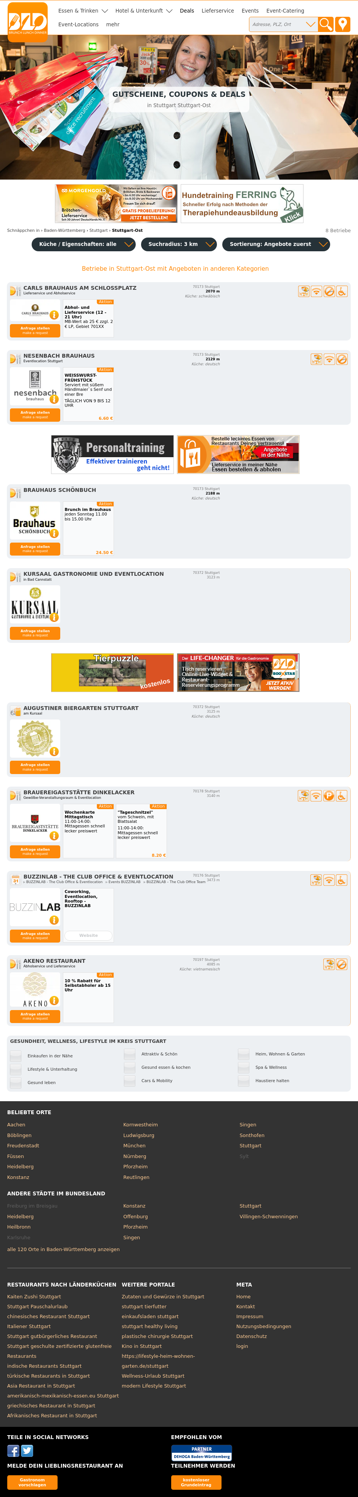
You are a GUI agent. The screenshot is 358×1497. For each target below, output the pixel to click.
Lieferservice (218, 11)
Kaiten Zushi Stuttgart (34, 1296)
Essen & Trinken (78, 11)
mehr (113, 24)
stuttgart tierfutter (144, 1306)
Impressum (249, 1316)
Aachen (16, 1125)
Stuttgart (250, 1145)
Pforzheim (136, 1166)
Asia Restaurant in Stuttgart (41, 1386)
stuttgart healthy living (150, 1326)
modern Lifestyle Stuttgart (154, 1386)
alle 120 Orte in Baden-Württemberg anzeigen (63, 1249)
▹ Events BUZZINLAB (123, 882)
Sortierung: (270, 244)
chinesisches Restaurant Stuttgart (48, 1316)
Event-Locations (78, 24)
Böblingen (19, 1135)
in (23, 230)
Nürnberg (135, 1156)
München (135, 1145)
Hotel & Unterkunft (139, 11)
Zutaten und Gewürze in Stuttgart (163, 1296)
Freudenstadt (23, 1145)
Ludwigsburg (139, 1135)
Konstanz (18, 1177)
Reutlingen (137, 1177)
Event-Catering (285, 11)
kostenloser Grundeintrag (196, 1482)
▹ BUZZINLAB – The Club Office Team (174, 882)
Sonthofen (251, 1135)
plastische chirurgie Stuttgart (157, 1336)
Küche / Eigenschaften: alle (78, 244)
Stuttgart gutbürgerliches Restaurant (52, 1336)
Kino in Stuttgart (142, 1346)
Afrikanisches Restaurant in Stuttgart (52, 1415)
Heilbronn (19, 1227)
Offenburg (136, 1216)
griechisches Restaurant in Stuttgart (51, 1406)
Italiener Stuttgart (29, 1326)
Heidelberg (20, 1166)
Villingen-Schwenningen (268, 1216)
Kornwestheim (141, 1125)
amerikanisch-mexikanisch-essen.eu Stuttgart (63, 1396)
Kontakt (245, 1306)
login (242, 1346)
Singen (247, 1125)
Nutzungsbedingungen (264, 1326)
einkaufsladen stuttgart (150, 1316)
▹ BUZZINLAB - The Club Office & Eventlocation (63, 882)
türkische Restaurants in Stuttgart (48, 1376)
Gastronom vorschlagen (33, 1482)
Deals (187, 11)
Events (250, 11)
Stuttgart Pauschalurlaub (37, 1306)
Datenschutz (251, 1336)
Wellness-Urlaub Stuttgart (153, 1376)
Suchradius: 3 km (173, 244)
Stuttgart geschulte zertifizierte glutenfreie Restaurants (59, 1351)
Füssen (15, 1156)
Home (243, 1296)
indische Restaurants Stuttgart (44, 1366)
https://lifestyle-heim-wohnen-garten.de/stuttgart (158, 1361)
